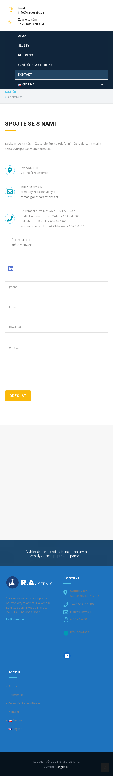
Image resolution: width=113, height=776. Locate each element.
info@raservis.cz (31, 187)
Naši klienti (15, 619)
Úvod (22, 36)
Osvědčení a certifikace (37, 65)
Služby (23, 45)
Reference (26, 55)
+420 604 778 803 (83, 604)
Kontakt (25, 74)
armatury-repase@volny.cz (38, 192)
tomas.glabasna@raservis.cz (39, 197)
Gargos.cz (62, 767)
